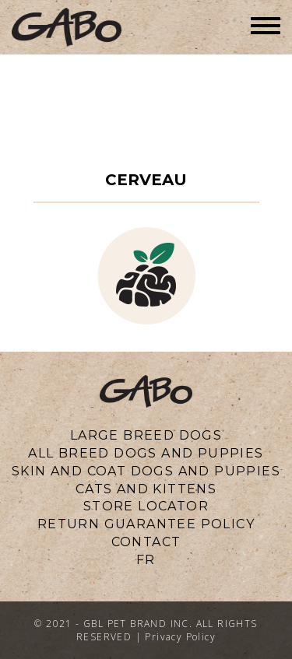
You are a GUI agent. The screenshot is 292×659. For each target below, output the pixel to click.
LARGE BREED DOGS (146, 435)
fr (146, 559)
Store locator (146, 506)
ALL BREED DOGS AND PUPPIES (145, 453)
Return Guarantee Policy (146, 524)
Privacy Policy (180, 636)
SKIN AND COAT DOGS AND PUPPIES (146, 471)
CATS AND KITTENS (146, 489)
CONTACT (146, 542)
